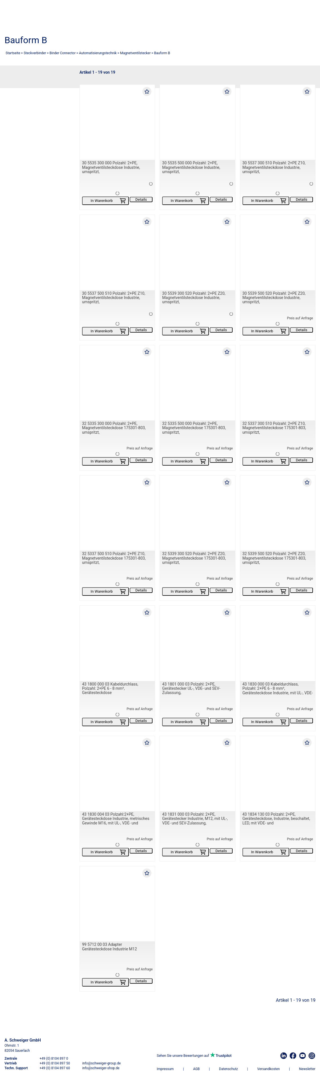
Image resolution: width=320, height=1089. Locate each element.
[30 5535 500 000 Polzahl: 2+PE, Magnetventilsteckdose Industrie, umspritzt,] (197, 122)
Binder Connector (63, 53)
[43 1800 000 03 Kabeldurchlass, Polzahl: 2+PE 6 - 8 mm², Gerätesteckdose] (117, 643)
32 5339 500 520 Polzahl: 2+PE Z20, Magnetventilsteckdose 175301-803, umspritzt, (274, 558)
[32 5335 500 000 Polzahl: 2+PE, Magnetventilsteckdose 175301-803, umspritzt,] (197, 382)
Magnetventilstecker (135, 53)
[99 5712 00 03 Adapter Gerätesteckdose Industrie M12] (117, 903)
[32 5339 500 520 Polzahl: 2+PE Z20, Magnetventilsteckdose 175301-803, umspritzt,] (277, 513)
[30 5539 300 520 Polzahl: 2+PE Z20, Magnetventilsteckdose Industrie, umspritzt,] (197, 252)
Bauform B (162, 53)
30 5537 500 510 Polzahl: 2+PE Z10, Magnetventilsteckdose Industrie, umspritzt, (113, 297)
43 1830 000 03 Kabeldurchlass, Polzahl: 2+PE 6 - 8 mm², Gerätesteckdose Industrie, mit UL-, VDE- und (277, 690)
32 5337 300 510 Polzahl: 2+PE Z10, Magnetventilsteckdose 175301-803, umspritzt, (274, 428)
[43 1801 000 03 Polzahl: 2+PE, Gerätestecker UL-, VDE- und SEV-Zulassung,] (197, 643)
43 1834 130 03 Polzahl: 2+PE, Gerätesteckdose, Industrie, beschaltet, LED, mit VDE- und (276, 818)
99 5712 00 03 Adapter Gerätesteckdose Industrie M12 (109, 946)
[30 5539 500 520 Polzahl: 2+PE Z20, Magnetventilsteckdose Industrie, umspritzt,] (277, 252)
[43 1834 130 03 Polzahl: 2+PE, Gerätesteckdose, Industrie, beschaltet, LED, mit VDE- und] (277, 773)
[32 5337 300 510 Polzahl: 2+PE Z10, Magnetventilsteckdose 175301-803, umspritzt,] (277, 382)
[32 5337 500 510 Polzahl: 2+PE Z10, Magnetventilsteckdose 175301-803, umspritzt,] (117, 513)
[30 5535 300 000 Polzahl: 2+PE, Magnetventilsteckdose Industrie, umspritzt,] (117, 122)
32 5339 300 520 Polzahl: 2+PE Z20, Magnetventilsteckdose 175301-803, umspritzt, (194, 558)
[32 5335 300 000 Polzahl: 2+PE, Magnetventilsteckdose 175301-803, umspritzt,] (117, 382)
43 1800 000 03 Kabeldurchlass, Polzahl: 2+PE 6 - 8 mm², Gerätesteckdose (110, 688)
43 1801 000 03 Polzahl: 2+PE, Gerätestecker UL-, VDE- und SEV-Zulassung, (191, 688)
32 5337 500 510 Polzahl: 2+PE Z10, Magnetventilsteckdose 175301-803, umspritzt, (114, 558)
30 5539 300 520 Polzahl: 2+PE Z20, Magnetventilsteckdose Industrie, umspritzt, (193, 297)
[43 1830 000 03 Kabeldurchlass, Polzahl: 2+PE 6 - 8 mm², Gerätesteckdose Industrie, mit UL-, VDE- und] (277, 643)
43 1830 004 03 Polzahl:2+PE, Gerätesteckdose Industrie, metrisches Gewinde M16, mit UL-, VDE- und (115, 818)
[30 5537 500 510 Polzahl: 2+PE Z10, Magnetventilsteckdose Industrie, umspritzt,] (117, 252)
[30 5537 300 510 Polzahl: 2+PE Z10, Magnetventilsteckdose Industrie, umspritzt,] (277, 122)
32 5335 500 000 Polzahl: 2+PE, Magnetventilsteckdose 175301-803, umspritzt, (194, 428)
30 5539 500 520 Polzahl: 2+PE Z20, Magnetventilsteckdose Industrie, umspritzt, (274, 297)
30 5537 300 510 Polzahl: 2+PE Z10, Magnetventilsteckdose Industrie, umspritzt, (274, 167)
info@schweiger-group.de (101, 1063)
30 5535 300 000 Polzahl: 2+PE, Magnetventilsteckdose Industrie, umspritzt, (111, 167)
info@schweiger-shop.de (101, 1068)
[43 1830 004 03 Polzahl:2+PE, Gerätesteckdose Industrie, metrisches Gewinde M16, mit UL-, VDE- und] (117, 773)
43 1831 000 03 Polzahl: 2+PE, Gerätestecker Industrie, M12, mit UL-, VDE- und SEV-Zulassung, (195, 818)
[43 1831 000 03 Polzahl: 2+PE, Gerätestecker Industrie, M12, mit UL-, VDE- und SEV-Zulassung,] (197, 773)
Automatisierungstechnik (97, 53)
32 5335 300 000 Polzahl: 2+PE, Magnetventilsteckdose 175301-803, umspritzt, (114, 428)
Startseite (13, 53)
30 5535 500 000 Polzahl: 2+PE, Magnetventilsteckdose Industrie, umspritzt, (191, 167)
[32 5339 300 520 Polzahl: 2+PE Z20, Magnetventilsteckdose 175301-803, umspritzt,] (197, 513)
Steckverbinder (35, 53)
